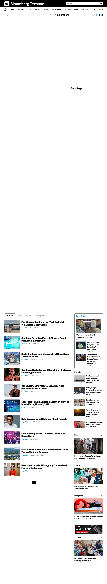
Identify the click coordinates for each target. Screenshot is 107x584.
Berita (10, 316)
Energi (76, 9)
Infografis (40, 316)
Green (93, 9)
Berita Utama (80, 316)
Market (12, 9)
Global (29, 9)
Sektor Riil (85, 9)
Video (28, 316)
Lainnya (100, 9)
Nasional (37, 9)
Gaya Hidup (67, 9)
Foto (19, 316)
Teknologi (20, 9)
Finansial (45, 9)
